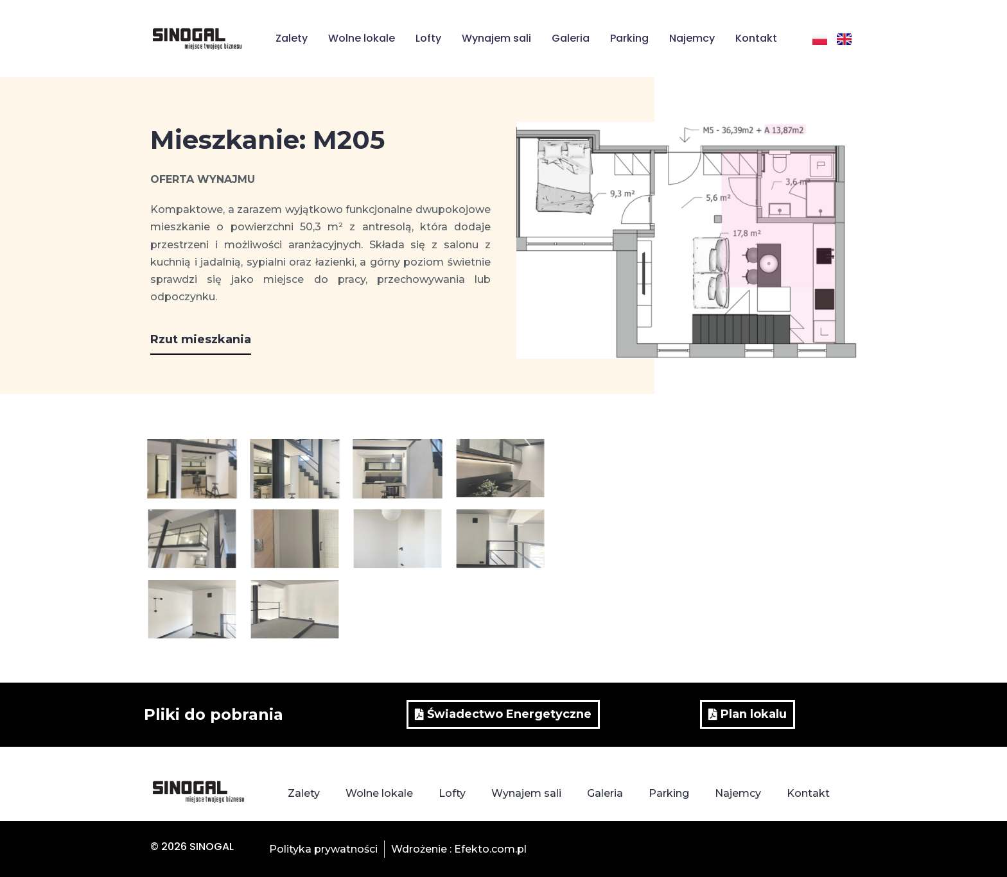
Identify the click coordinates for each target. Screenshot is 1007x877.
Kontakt (756, 38)
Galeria (571, 38)
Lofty (428, 38)
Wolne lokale (361, 38)
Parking (629, 38)
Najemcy (692, 38)
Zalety (292, 38)
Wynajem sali (496, 38)
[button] (200, 344)
